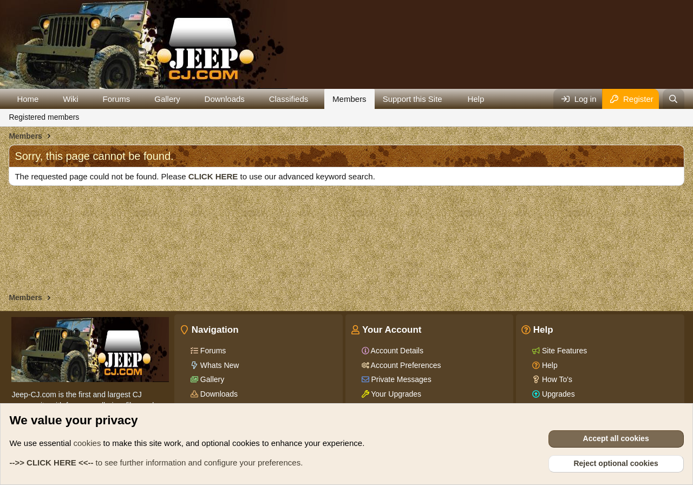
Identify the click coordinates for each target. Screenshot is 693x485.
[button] (47, 99)
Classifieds (289, 99)
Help (475, 99)
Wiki (70, 99)
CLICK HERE (213, 176)
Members (349, 99)
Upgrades (557, 394)
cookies (87, 443)
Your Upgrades (395, 394)
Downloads (225, 99)
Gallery (167, 99)
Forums (116, 99)
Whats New (218, 365)
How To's (556, 379)
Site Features (563, 350)
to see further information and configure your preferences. (156, 462)
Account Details (396, 350)
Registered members (44, 117)
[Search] (673, 99)
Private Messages (400, 379)
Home (27, 99)
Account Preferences (405, 365)
